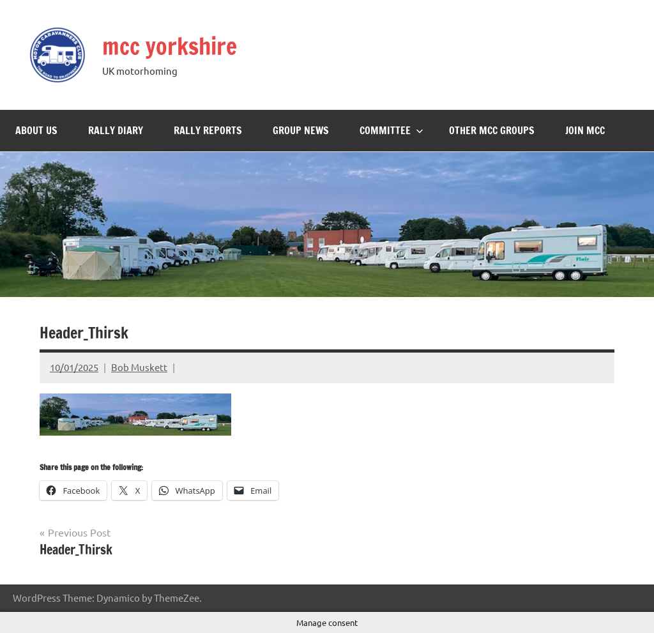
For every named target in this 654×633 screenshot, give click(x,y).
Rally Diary (115, 130)
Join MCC (585, 130)
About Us (36, 130)
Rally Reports (208, 130)
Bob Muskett (139, 367)
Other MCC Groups (492, 130)
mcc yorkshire (169, 46)
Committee (391, 130)
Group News (301, 130)
